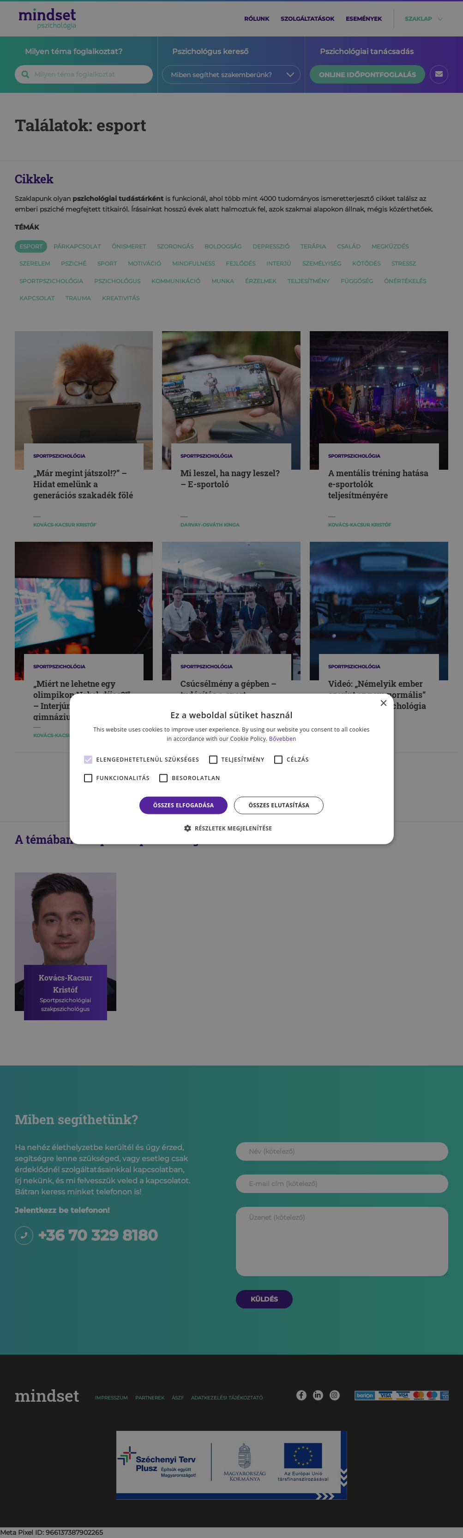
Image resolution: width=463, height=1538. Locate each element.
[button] (231, 828)
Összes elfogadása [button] (183, 805)
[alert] (231, 769)
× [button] (383, 703)
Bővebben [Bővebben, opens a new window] (282, 739)
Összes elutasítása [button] (278, 805)
